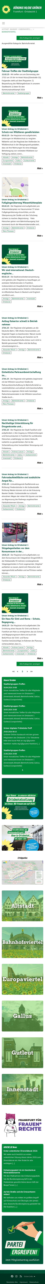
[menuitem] (12, 1281)
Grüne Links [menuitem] (28, 1276)
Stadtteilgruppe (23, 93)
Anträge (15, 157)
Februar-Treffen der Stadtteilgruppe (20, 71)
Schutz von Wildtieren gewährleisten (20, 132)
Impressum (24, 1282)
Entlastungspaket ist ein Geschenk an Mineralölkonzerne (19, 1171)
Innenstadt (7, 164)
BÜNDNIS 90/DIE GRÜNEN (27, 8)
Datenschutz (34, 1282)
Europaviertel (8, 160)
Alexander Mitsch (9, 350)
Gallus (18, 160)
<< (13, 671)
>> (31, 671)
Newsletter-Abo (12, 1282)
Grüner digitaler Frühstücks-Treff (18, 728)
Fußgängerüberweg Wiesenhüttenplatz (22, 202)
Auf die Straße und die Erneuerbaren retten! (19, 1193)
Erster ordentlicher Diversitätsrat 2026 (20, 1151)
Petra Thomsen (8, 231)
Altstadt (6, 157)
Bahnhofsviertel (9, 32)
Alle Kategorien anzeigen (30, 38)
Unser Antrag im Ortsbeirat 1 (15, 129)
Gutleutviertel (29, 160)
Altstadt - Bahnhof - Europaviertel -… (17, 29)
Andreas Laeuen (18, 452)
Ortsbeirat (18, 164)
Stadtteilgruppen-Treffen (14, 684)
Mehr (39, 97)
